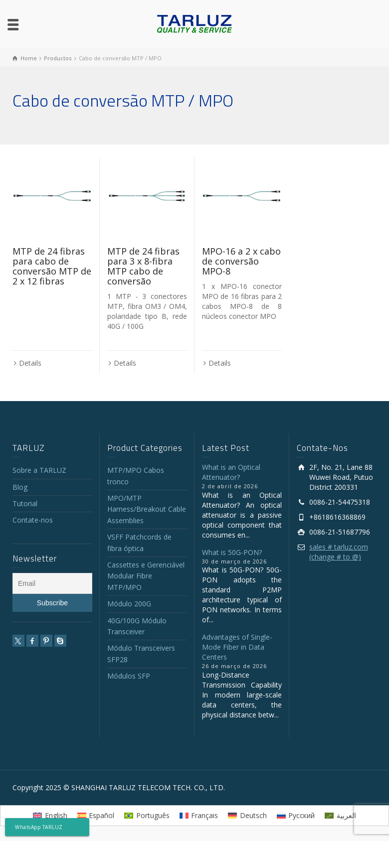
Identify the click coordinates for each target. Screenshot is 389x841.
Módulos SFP (128, 676)
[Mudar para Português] (147, 815)
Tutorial (24, 503)
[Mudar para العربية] (340, 815)
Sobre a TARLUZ (39, 470)
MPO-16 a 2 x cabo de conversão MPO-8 (241, 261)
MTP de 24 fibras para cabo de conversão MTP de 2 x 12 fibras (51, 265)
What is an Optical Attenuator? (231, 472)
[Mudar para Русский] (296, 815)
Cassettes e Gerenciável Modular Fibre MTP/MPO (146, 576)
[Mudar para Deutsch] (247, 815)
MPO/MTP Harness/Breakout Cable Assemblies (146, 509)
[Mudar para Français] (199, 815)
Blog (19, 487)
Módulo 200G (129, 603)
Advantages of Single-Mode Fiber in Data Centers (237, 647)
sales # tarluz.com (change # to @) (338, 551)
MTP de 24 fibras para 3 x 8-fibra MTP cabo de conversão (143, 265)
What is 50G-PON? (232, 552)
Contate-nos (32, 520)
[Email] (52, 583)
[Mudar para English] (50, 815)
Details (30, 363)
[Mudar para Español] (96, 815)
